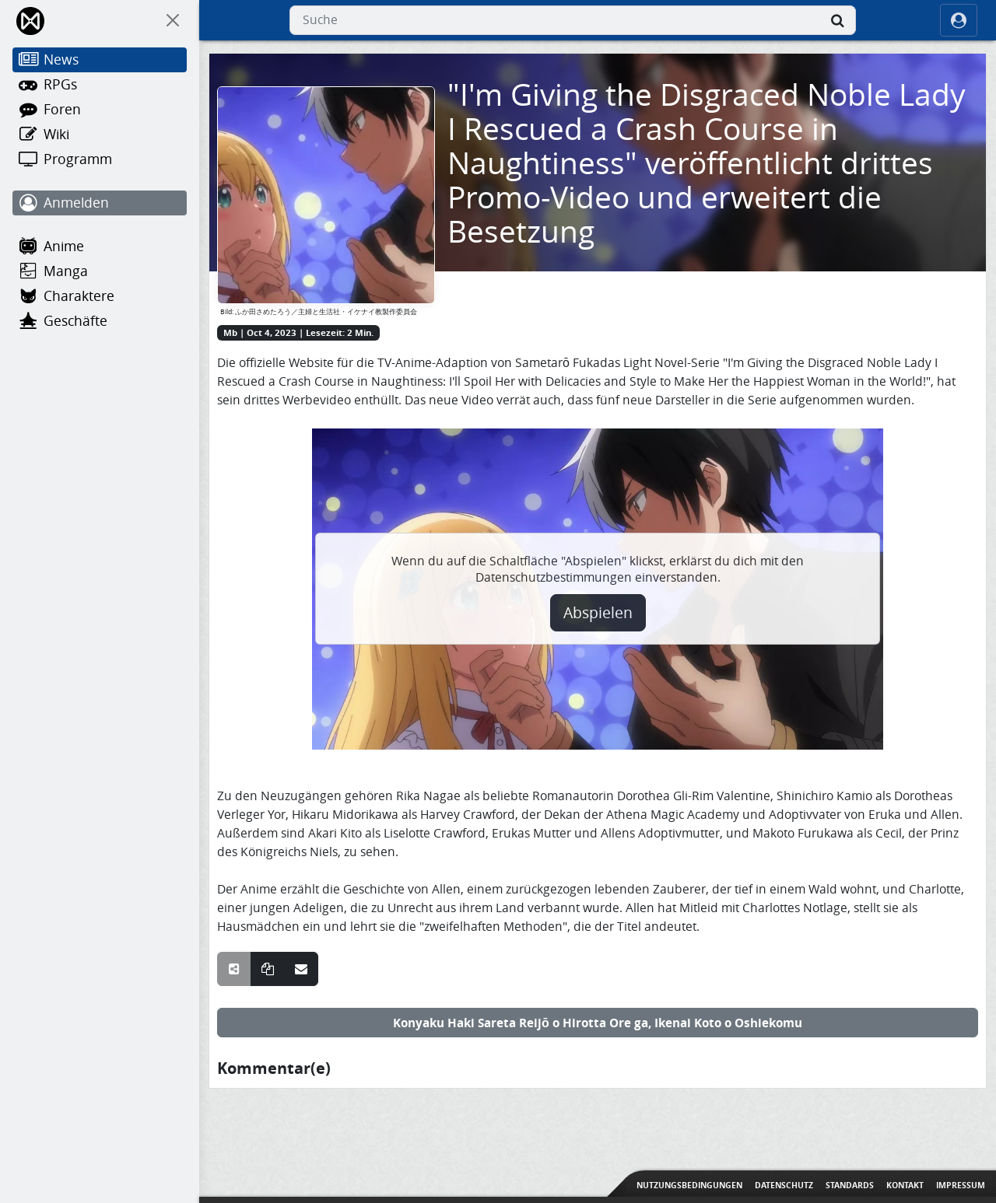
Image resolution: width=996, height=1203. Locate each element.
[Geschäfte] (99, 321)
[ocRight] (958, 20)
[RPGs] (99, 84)
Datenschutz (784, 1185)
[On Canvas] (173, 20)
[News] (99, 59)
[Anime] (99, 246)
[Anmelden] (99, 203)
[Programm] (99, 159)
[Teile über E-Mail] (301, 969)
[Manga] (99, 271)
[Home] (31, 20)
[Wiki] (99, 134)
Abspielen (598, 613)
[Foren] (99, 109)
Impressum (960, 1185)
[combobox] (572, 20)
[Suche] (837, 20)
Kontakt (905, 1185)
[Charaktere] (99, 296)
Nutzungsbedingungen (689, 1185)
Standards (850, 1185)
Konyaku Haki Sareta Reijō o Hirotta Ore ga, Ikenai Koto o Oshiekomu (597, 1022)
